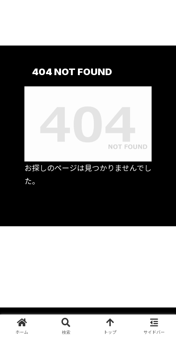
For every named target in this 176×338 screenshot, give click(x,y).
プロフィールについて (46, 252)
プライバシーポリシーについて (130, 258)
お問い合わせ (88, 277)
